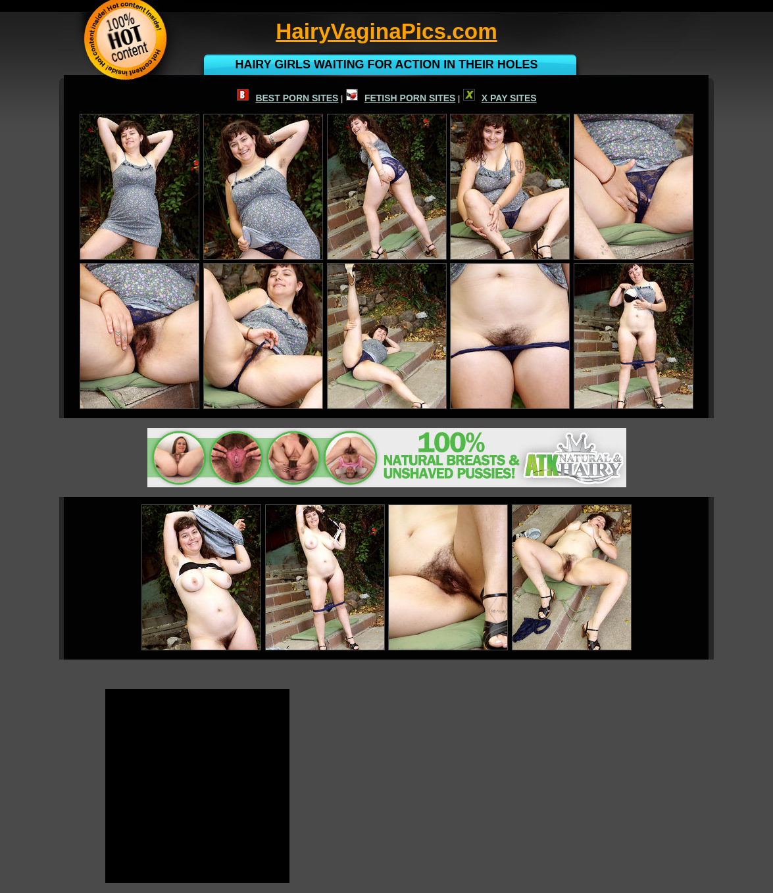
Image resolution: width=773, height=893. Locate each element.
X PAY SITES (500, 98)
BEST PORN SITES (287, 98)
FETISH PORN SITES (400, 98)
